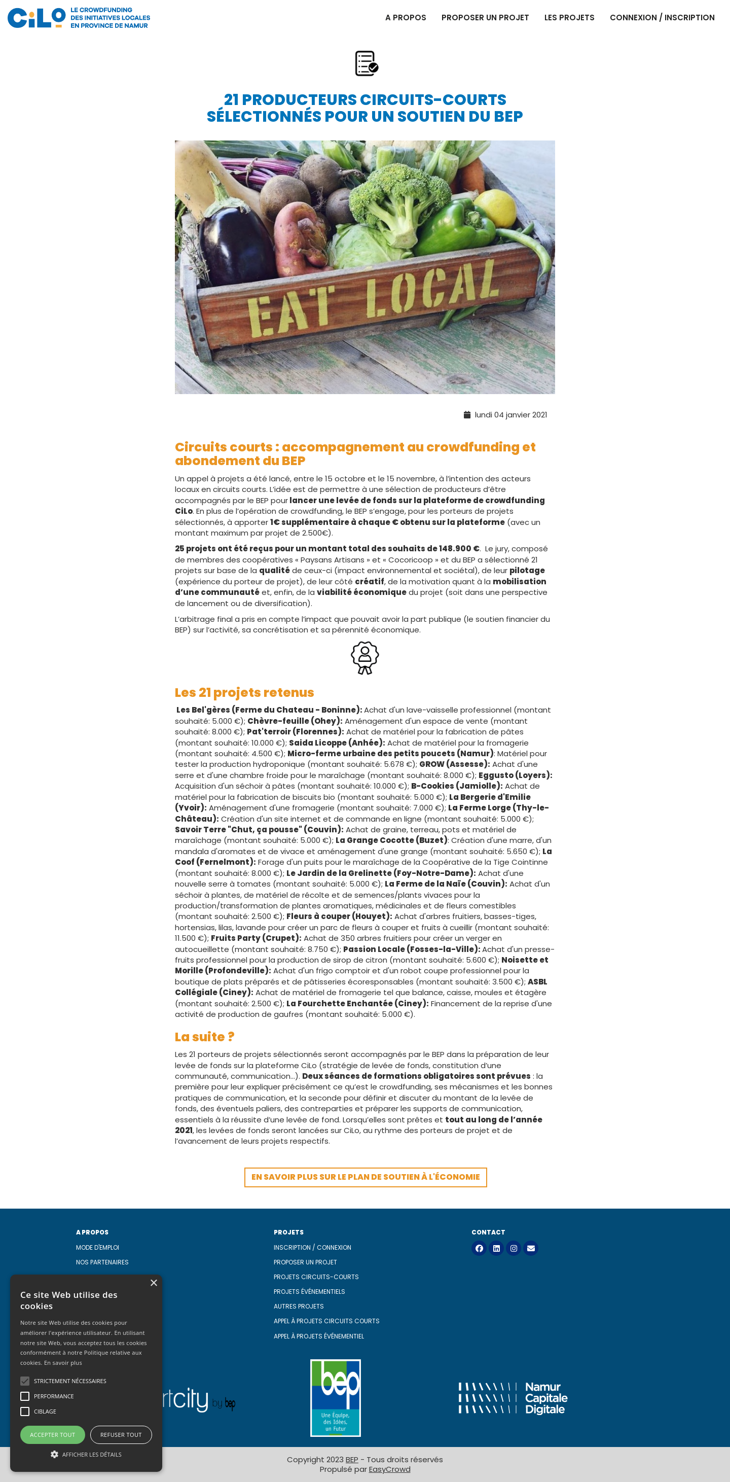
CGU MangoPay (100, 1321)
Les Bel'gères (203, 709)
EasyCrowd (390, 1469)
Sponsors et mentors (111, 1277)
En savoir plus (63, 1362)
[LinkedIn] (496, 1248)
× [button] (153, 1283)
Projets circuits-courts (316, 1277)
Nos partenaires (102, 1262)
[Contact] (530, 1248)
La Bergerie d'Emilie (490, 797)
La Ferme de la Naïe (425, 883)
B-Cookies (432, 786)
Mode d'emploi (97, 1247)
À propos (90, 1291)
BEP (352, 1459)
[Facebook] (479, 1248)
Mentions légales (104, 1306)
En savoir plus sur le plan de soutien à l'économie (365, 1177)
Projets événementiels (309, 1291)
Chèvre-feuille (278, 721)
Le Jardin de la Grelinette (339, 873)
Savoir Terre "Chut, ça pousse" (238, 829)
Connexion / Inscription (662, 17)
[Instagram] (513, 1248)
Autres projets (299, 1306)
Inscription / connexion (312, 1247)
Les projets (569, 17)
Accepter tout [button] (52, 1434)
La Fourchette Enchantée (339, 1003)
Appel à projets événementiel (319, 1336)
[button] (86, 1454)
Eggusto (496, 775)
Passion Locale (374, 949)
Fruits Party (236, 938)
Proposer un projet (485, 17)
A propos (405, 17)
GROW (432, 764)
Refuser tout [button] (121, 1434)
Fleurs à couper (318, 916)
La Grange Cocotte (375, 840)
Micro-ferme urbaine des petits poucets (371, 753)
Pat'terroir (269, 731)
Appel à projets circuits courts (327, 1321)
